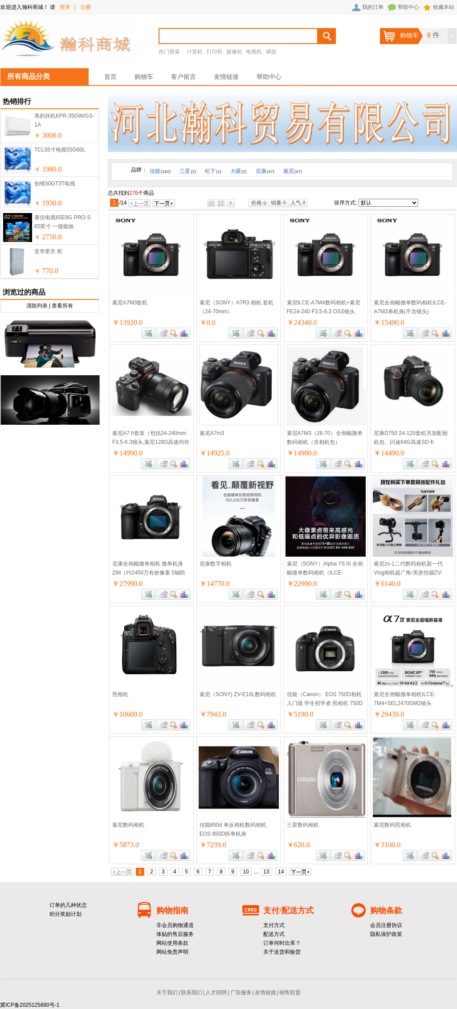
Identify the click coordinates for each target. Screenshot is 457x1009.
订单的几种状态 (68, 905)
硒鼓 (271, 52)
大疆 (238, 171)
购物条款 (386, 910)
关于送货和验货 (282, 952)
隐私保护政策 (386, 934)
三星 (188, 171)
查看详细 (174, 333)
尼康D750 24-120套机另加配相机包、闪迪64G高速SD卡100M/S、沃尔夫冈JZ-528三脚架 (413, 442)
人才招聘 (216, 992)
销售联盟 (290, 992)
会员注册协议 (386, 925)
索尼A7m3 (212, 433)
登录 (65, 7)
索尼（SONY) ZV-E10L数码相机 (238, 694)
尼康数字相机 (216, 564)
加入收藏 (163, 333)
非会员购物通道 (175, 925)
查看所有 (62, 306)
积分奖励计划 (65, 914)
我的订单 (373, 7)
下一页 (163, 203)
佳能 (160, 171)
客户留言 (183, 76)
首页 (110, 76)
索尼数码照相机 (392, 825)
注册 (85, 7)
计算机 (195, 52)
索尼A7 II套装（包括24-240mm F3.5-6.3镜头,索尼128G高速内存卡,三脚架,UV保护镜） (150, 442)
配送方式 (274, 934)
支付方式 (274, 925)
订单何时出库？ (282, 943)
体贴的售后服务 (175, 934)
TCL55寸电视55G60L (60, 150)
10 (246, 872)
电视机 (254, 52)
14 (281, 872)
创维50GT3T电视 (54, 183)
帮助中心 (408, 7)
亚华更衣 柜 (48, 251)
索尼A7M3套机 (129, 302)
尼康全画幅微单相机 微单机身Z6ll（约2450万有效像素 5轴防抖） (148, 573)
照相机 (120, 694)
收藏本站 (443, 7)
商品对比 (184, 333)
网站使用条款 (172, 943)
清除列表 (37, 306)
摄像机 (234, 52)
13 (266, 872)
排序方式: (345, 203)
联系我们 (191, 992)
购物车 (144, 76)
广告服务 (241, 992)
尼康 (265, 171)
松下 (213, 171)
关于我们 (167, 992)
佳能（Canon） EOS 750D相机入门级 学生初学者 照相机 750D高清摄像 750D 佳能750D (325, 703)
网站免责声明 (172, 952)
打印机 (215, 52)
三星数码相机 (303, 825)
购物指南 (172, 910)
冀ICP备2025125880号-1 (29, 1005)
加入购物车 (148, 333)
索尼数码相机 (128, 825)
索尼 (292, 171)
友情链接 (226, 76)
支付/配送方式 (288, 910)
